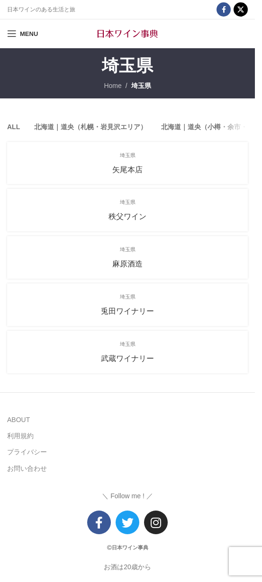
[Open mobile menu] (22, 33)
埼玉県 (141, 85)
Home (112, 85)
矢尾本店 (127, 170)
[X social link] (241, 9)
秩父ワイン (127, 216)
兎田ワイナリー (127, 311)
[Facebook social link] (224, 9)
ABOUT (18, 419)
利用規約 (20, 436)
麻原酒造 (127, 264)
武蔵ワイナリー (127, 358)
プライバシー (27, 452)
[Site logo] (127, 33)
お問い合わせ (27, 468)
